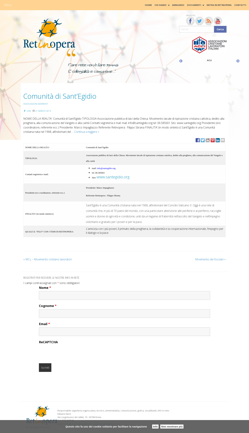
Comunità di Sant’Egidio (59, 96)
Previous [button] (181, 61)
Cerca (220, 29)
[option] (209, 49)
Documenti (194, 5)
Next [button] (238, 61)
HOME (148, 5)
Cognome (48, 305)
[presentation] (65, 352)
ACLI (209, 60)
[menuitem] (148, 5)
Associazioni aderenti (35, 103)
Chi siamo (161, 5)
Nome (45, 287)
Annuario (178, 5)
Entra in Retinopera (219, 5)
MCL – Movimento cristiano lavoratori (47, 259)
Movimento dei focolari (210, 259)
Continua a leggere (86, 132)
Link (27, 110)
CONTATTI (240, 5)
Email (44, 324)
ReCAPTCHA (48, 342)
